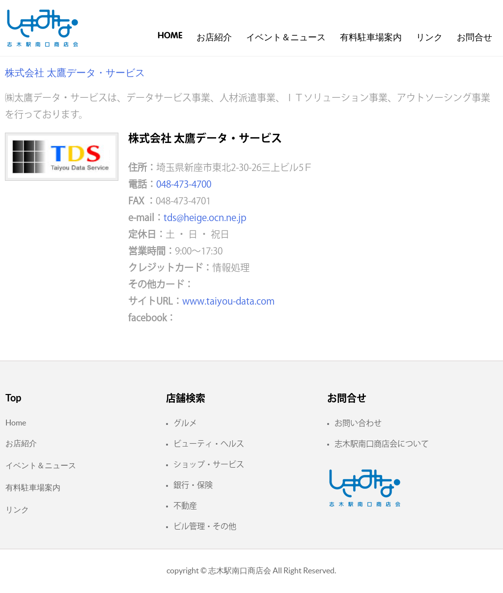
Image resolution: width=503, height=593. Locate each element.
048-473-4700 (183, 184)
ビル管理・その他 (204, 526)
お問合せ (474, 37)
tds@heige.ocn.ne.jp (205, 217)
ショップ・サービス (208, 464)
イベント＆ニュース (286, 37)
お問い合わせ (358, 423)
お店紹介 (214, 37)
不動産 (185, 505)
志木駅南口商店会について (382, 444)
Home (170, 35)
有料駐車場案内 (371, 37)
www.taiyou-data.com (228, 301)
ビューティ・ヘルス (208, 444)
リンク (429, 37)
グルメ (185, 423)
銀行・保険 (193, 485)
